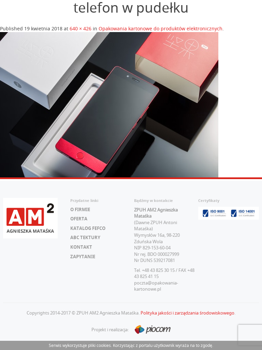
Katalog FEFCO (87, 228)
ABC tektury (85, 237)
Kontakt (81, 247)
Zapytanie (82, 256)
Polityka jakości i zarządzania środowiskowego (187, 313)
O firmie (80, 209)
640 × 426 (80, 28)
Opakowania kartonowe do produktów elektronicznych (160, 28)
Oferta (78, 219)
